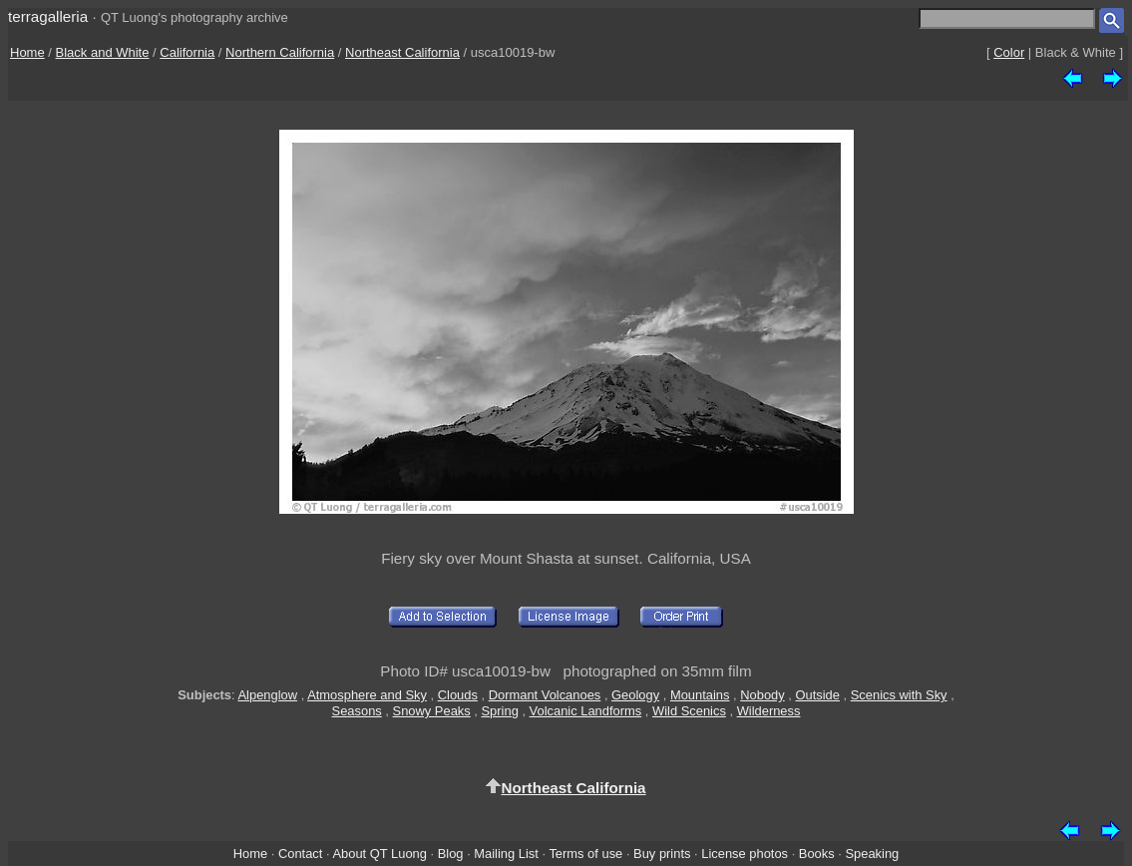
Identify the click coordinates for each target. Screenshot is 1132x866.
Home (27, 52)
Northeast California (402, 52)
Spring (500, 710)
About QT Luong (379, 853)
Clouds (458, 694)
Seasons (357, 710)
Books (817, 853)
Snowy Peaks (432, 710)
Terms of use (585, 853)
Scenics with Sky (899, 694)
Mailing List (506, 853)
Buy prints (661, 853)
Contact (300, 853)
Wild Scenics (689, 710)
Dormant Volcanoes (545, 694)
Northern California (279, 52)
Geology (635, 694)
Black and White (103, 52)
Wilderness (769, 710)
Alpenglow (268, 694)
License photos (744, 853)
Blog (451, 853)
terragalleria (48, 16)
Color (1008, 52)
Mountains (700, 694)
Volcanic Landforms (586, 710)
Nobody (762, 694)
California (187, 52)
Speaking (872, 853)
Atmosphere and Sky (367, 694)
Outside (817, 694)
